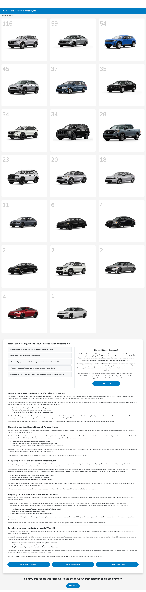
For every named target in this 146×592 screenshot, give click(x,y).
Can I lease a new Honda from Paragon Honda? (26, 356)
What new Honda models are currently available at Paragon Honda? (32, 349)
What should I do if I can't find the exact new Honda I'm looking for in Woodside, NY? (37, 374)
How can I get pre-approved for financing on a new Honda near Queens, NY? (35, 362)
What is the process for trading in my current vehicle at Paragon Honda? (33, 368)
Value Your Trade (73, 564)
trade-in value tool (107, 517)
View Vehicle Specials (28, 564)
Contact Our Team (117, 564)
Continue (73, 586)
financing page (88, 517)
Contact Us (106, 383)
